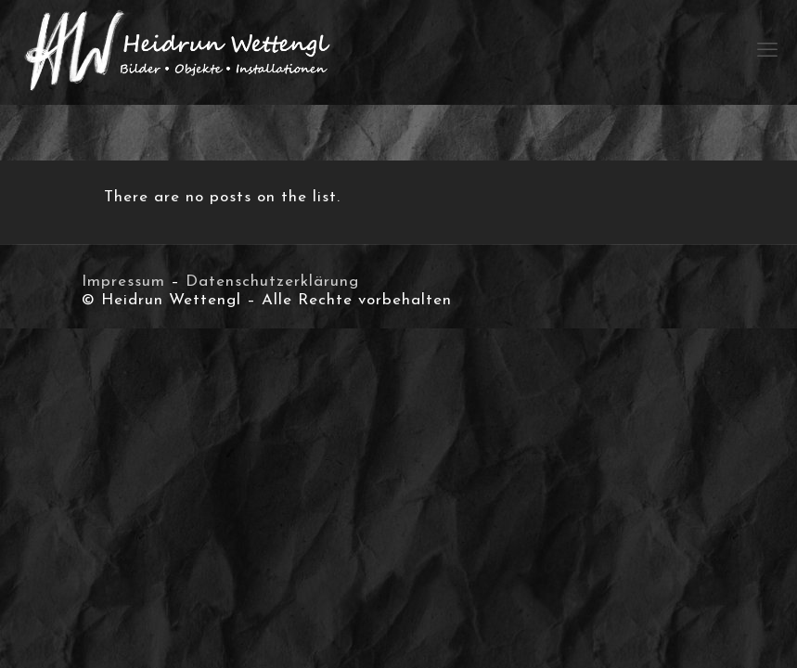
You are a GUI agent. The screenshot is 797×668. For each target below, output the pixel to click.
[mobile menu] (767, 52)
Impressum (123, 281)
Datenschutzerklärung (272, 281)
